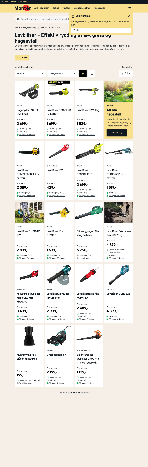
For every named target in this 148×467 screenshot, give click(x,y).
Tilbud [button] (56, 8)
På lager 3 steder (116, 319)
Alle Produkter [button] (41, 8)
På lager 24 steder (27, 258)
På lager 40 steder (87, 135)
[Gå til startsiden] (23, 8)
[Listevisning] (91, 73)
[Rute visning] (83, 73)
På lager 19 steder (87, 383)
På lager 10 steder (57, 319)
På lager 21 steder (27, 135)
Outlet (66, 8)
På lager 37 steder (27, 196)
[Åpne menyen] (129, 8)
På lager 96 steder (57, 135)
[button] (30, 73)
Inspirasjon (99, 8)
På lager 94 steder (87, 196)
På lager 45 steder (117, 196)
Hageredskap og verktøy (35, 27)
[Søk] (17, 19)
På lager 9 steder (26, 319)
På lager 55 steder (57, 258)
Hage (17, 27)
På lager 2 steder (116, 258)
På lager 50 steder (57, 196)
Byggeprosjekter (82, 8)
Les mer (121, 49)
